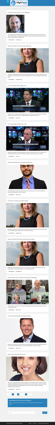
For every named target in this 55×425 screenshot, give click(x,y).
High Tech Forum (18, 423)
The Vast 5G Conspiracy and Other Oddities (18, 200)
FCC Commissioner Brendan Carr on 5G (17, 124)
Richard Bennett (11, 79)
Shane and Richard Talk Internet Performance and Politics (21, 239)
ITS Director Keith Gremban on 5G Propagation (19, 12)
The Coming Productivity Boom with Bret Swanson (19, 316)
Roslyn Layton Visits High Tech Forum (16, 354)
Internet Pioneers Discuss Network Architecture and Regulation (22, 277)
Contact (35, 423)
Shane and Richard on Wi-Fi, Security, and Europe (19, 46)
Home (7, 8)
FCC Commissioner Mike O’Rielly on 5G (17, 85)
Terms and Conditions (44, 423)
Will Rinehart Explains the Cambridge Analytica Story (20, 162)
